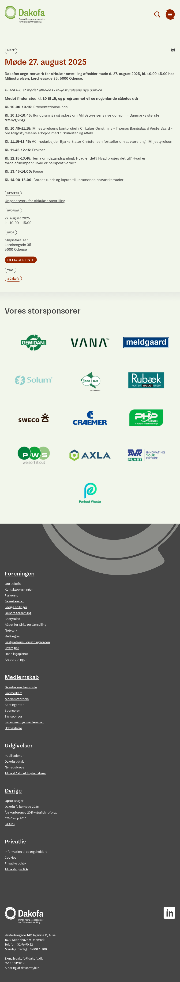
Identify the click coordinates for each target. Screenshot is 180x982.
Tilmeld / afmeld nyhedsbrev (25, 773)
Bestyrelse (12, 619)
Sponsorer (12, 711)
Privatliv (15, 841)
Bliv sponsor (13, 716)
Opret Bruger (14, 801)
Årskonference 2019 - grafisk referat (31, 812)
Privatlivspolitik (15, 863)
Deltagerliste (20, 260)
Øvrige (13, 790)
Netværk (11, 630)
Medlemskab (22, 677)
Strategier (12, 648)
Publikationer (14, 756)
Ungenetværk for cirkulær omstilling (35, 201)
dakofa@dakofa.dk (29, 959)
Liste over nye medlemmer (24, 722)
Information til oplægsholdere (26, 852)
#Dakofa (13, 278)
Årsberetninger (16, 660)
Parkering (11, 595)
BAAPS (10, 824)
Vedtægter (12, 636)
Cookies (10, 858)
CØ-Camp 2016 (15, 818)
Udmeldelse (13, 728)
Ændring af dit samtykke (22, 968)
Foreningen (19, 573)
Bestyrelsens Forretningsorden (27, 642)
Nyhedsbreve (14, 767)
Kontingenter (14, 705)
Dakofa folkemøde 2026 (22, 807)
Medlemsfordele (17, 699)
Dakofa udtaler (15, 762)
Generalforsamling (18, 613)
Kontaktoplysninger (19, 590)
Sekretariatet (14, 601)
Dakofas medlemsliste (21, 687)
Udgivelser (19, 745)
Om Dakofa (13, 584)
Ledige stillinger (16, 607)
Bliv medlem (13, 693)
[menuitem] (170, 14)
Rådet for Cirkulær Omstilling (25, 625)
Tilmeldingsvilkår (16, 869)
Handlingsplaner (16, 654)
